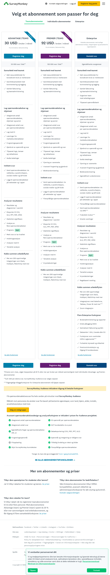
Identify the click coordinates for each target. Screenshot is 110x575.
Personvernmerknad (91, 561)
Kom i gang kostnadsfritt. (68, 454)
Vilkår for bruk (29, 537)
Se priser (46, 484)
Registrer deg (18, 56)
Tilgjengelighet (48, 543)
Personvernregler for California (63, 537)
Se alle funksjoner (11, 355)
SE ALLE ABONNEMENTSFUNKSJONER (55, 460)
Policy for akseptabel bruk (34, 540)
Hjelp (78, 532)
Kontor (52, 532)
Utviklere (70, 527)
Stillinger (60, 532)
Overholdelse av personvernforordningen (78, 540)
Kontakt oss (91, 56)
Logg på (73, 4)
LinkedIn (43, 527)
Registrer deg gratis (89, 3)
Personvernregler (43, 537)
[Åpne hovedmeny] (103, 3)
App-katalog (42, 532)
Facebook (27, 527)
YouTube (61, 527)
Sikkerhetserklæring (53, 540)
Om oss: (16, 532)
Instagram (52, 527)
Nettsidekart (70, 532)
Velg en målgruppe (18, 410)
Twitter (36, 527)
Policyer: (16, 537)
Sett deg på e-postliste (32, 543)
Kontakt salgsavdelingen (58, 4)
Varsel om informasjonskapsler (68, 543)
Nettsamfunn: (18, 527)
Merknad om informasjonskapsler (41, 564)
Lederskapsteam (30, 532)
